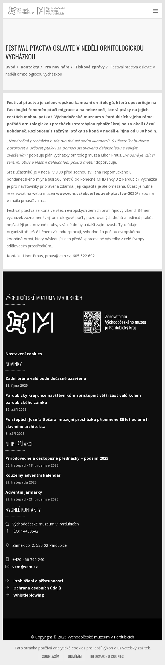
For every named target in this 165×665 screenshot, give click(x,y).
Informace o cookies (107, 656)
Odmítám (75, 656)
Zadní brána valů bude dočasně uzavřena (45, 378)
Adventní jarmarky (23, 492)
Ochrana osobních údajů (36, 588)
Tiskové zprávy (90, 67)
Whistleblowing (28, 595)
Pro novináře (57, 67)
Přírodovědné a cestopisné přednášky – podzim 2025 (56, 458)
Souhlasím (50, 656)
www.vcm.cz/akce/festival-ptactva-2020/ (97, 193)
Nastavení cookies (23, 353)
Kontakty (30, 67)
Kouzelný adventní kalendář (32, 475)
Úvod (10, 67)
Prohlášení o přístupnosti (37, 580)
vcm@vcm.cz (25, 566)
